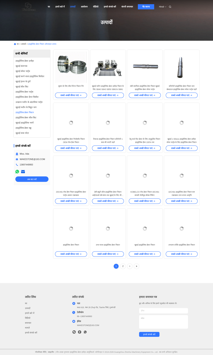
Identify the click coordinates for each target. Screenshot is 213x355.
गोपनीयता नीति (40, 352)
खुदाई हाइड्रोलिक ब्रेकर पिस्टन (144, 245)
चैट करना (146, 7)
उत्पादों (72, 7)
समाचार (28, 323)
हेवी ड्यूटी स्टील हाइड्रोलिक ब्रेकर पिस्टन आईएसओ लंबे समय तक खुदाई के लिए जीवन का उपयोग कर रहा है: (108, 195)
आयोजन (84, 7)
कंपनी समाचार (127, 7)
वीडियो (95, 7)
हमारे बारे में (60, 7)
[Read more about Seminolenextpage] (129, 266)
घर (49, 7)
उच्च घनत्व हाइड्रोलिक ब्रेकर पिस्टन (108, 245)
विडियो (27, 318)
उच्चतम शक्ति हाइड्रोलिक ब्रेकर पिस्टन (181, 245)
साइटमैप (51, 352)
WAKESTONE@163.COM (32, 159)
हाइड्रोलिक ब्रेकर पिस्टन (71, 245)
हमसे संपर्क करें (110, 7)
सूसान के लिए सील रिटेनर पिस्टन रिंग (71, 86)
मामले (27, 328)
